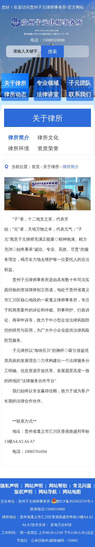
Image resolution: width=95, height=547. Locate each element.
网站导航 (48, 491)
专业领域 (47, 83)
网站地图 (72, 491)
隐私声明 (9, 485)
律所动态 (15, 94)
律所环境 (18, 148)
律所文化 (48, 137)
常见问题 (82, 485)
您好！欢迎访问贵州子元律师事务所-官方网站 (43, 7)
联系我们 (80, 94)
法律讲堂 (47, 94)
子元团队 (80, 83)
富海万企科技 (61, 525)
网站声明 (34, 485)
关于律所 (15, 83)
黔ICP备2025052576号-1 (72, 501)
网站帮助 (58, 485)
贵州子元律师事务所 (30, 280)
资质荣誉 (48, 148)
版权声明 (23, 491)
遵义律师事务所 (63, 300)
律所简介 (18, 137)
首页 (36, 167)
